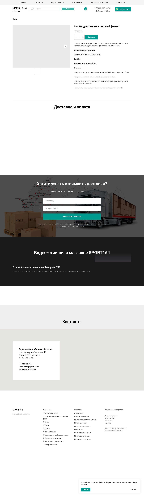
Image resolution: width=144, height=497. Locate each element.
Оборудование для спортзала (86, 464)
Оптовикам (77, 3)
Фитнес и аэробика (82, 461)
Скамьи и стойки (50, 476)
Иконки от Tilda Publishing (113, 475)
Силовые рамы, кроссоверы (53, 486)
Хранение (79, 474)
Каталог (38, 3)
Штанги (47, 473)
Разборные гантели (51, 458)
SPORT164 (20, 8)
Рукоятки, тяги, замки (83, 477)
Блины (46, 470)
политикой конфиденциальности (72, 226)
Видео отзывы (57, 3)
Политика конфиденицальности (115, 473)
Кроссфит (79, 458)
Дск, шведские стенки (83, 471)
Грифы (46, 467)
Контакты (120, 3)
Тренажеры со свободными (53, 480)
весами (66, 480)
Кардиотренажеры (51, 489)
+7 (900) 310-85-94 (102, 8)
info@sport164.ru (102, 11)
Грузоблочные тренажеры (53, 483)
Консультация (124, 9)
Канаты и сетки (81, 468)
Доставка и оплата (99, 3)
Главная (22, 3)
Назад (15, 19)
